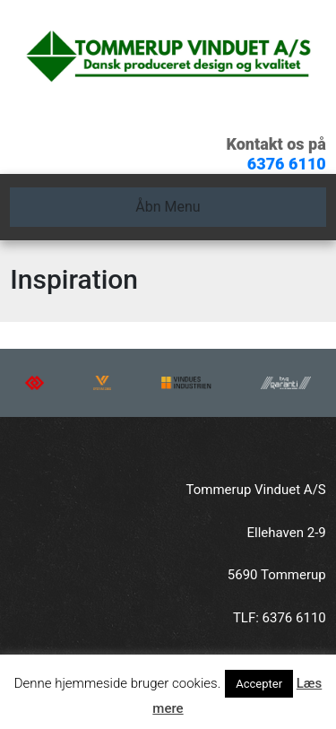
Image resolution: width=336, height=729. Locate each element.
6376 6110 (286, 163)
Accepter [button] (259, 683)
